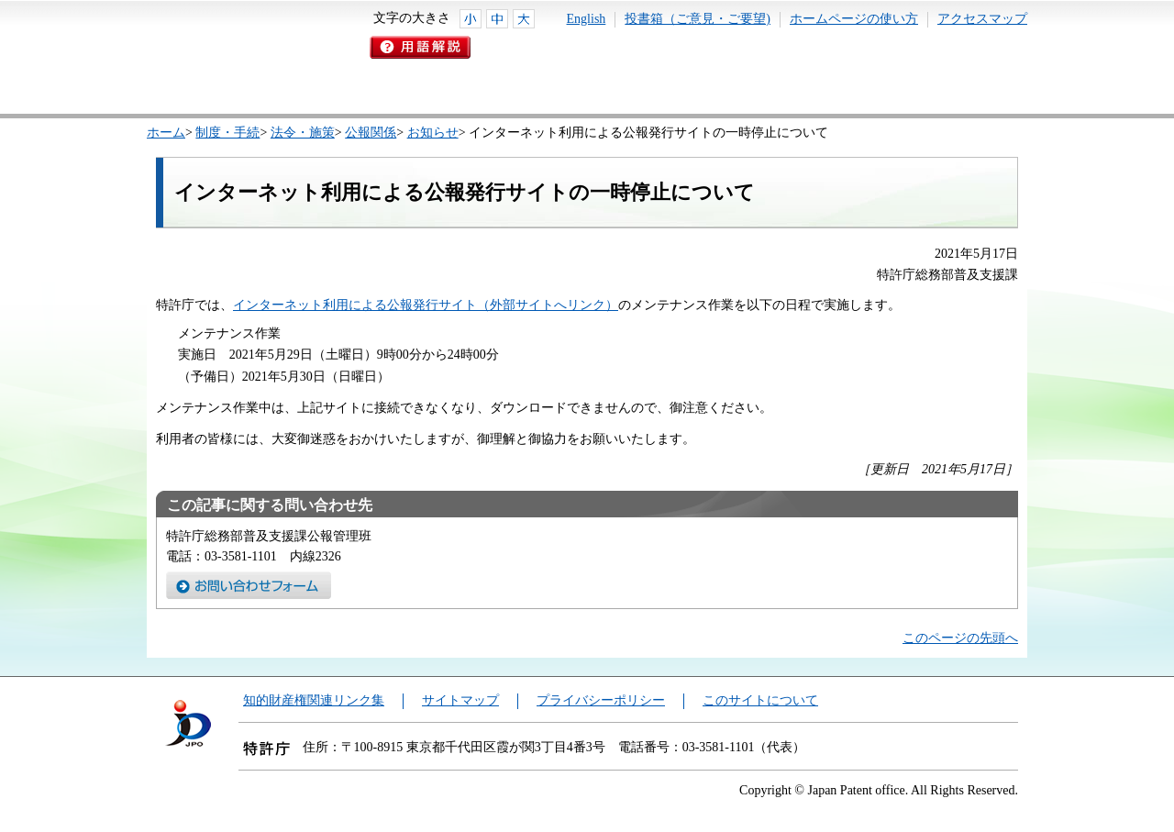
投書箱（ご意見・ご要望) (697, 19)
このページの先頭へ (960, 638)
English (586, 19)
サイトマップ (460, 700)
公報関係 (370, 132)
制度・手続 (227, 132)
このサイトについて (760, 700)
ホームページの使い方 (854, 19)
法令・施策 (303, 132)
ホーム (166, 132)
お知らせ (433, 132)
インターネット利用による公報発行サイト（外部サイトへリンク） (425, 305)
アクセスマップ (982, 19)
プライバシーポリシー (601, 700)
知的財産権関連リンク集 (313, 700)
